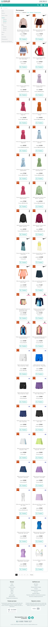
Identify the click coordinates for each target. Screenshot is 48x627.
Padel (3, 10)
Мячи (3, 34)
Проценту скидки (37, 12)
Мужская (5, 19)
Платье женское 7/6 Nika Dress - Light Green (23, 86)
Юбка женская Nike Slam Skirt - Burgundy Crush (39, 30)
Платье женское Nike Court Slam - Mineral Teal (23, 254)
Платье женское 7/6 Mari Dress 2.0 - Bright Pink (23, 142)
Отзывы (36, 588)
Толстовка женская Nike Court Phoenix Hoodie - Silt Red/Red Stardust (23, 31)
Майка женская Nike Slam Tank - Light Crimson (39, 58)
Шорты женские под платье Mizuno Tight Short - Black (23, 393)
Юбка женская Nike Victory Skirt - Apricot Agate (23, 282)
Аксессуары (4, 36)
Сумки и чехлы (4, 15)
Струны (3, 32)
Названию (32, 12)
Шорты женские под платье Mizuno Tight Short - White (23, 365)
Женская (4, 21)
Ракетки (3, 13)
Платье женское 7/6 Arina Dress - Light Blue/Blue (23, 170)
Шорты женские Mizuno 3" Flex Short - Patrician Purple (39, 393)
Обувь (3, 25)
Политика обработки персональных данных (36, 595)
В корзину (23, 39)
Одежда (3, 17)
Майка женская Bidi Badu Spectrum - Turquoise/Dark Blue (23, 337)
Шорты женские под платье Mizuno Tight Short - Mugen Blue (39, 365)
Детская (4, 22)
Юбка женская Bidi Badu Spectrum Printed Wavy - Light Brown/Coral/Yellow (23, 310)
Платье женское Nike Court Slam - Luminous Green (39, 254)
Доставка (36, 584)
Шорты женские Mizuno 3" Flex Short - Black (39, 421)
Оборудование (5, 39)
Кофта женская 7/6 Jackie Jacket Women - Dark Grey (23, 226)
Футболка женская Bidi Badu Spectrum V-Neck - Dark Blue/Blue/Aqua (39, 310)
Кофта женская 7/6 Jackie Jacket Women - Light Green (39, 198)
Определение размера (36, 590)
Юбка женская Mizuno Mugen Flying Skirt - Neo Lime (39, 449)
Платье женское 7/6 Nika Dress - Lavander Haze (39, 86)
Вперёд (31, 574)
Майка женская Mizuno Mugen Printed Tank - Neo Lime (23, 533)
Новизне (24, 12)
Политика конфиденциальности (36, 596)
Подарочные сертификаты (7, 41)
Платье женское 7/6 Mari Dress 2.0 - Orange (39, 114)
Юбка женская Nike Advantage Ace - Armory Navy (39, 282)
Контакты (36, 591)
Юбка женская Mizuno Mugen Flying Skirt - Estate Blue (23, 477)
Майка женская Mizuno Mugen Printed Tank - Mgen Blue (39, 533)
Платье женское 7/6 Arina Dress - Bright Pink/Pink (23, 198)
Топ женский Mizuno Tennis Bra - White (39, 561)
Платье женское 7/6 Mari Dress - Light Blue (39, 142)
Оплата (36, 585)
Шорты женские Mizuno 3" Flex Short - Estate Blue (23, 421)
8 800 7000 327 (43, 1)
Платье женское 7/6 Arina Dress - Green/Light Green (39, 170)
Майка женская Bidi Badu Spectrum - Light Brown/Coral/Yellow (39, 337)
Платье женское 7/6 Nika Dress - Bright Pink (23, 114)
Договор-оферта (36, 593)
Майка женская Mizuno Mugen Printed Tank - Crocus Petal (23, 561)
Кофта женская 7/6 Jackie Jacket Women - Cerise (39, 226)
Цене (28, 12)
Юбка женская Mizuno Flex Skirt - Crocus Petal (39, 505)
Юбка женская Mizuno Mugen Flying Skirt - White (23, 449)
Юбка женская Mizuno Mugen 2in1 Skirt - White (23, 505)
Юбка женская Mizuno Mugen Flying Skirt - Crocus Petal (39, 477)
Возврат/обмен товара (36, 587)
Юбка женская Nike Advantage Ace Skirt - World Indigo (23, 58)
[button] (38, 5)
